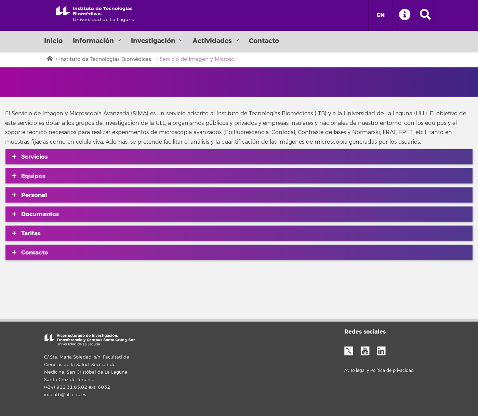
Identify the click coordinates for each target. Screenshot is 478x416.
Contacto (264, 41)
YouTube (367, 350)
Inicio (53, 41)
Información (93, 41)
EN (380, 15)
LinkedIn (383, 350)
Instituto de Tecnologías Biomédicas (105, 59)
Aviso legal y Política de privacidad (379, 370)
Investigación (153, 41)
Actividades (212, 41)
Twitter (351, 350)
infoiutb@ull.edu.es (65, 395)
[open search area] (425, 15)
